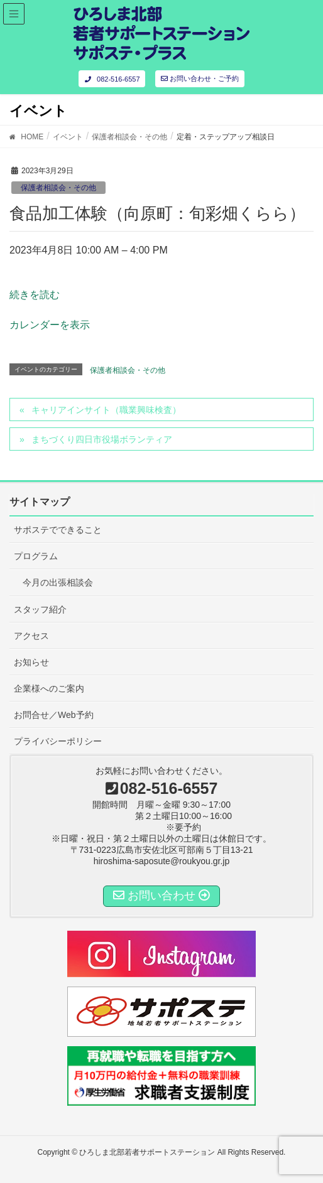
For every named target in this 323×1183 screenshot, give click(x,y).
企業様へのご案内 (49, 688)
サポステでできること (58, 530)
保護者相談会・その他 (58, 187)
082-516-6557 (112, 79)
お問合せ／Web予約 (54, 715)
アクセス (31, 636)
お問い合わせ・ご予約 (200, 78)
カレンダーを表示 (49, 324)
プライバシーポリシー (58, 741)
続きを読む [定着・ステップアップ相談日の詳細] (34, 294)
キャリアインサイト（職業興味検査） (106, 410)
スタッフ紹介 (40, 609)
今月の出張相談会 (58, 582)
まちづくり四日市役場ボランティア (101, 439)
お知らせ (31, 662)
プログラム (36, 556)
